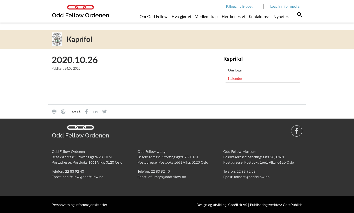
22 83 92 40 (74, 171)
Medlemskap (206, 16)
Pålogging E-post (239, 6)
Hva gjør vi (181, 16)
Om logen (235, 70)
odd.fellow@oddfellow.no (83, 176)
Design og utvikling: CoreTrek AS (221, 204)
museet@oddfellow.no (252, 176)
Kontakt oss (259, 16)
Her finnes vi (233, 16)
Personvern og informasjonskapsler (79, 204)
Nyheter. (281, 16)
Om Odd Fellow (154, 16)
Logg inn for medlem (286, 6)
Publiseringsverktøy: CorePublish (276, 204)
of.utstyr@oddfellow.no (167, 176)
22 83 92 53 (246, 171)
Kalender (235, 78)
